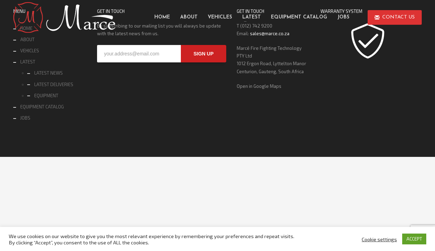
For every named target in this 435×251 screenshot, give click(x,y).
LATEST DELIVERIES (53, 84)
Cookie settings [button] (379, 239)
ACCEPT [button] (414, 239)
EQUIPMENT (46, 95)
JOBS (25, 118)
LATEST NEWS (48, 73)
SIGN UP (203, 53)
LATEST (27, 61)
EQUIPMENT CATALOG (42, 106)
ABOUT (27, 39)
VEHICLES (29, 50)
